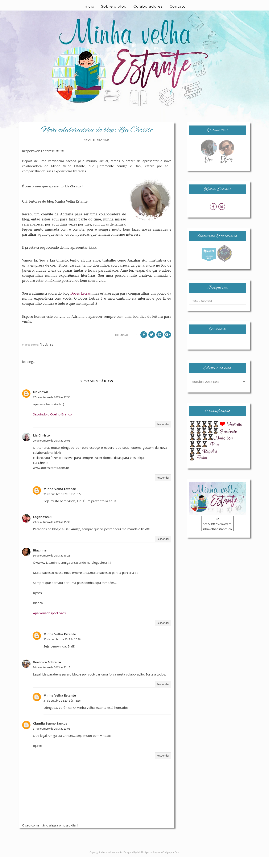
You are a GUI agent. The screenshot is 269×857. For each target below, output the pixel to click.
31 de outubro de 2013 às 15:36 (62, 700)
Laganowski (42, 517)
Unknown (40, 392)
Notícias (46, 344)
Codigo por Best (170, 852)
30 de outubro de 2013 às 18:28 (51, 555)
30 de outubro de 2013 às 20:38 (62, 639)
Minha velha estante (112, 852)
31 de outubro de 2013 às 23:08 (51, 728)
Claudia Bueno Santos (50, 723)
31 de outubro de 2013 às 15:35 (62, 494)
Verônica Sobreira (47, 662)
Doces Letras (80, 293)
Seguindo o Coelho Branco (52, 414)
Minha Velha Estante (60, 489)
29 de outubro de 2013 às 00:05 (51, 440)
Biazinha (39, 550)
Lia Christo (41, 435)
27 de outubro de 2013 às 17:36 (51, 397)
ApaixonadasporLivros (49, 613)
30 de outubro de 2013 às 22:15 (51, 667)
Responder (163, 424)
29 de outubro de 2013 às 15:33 (51, 522)
